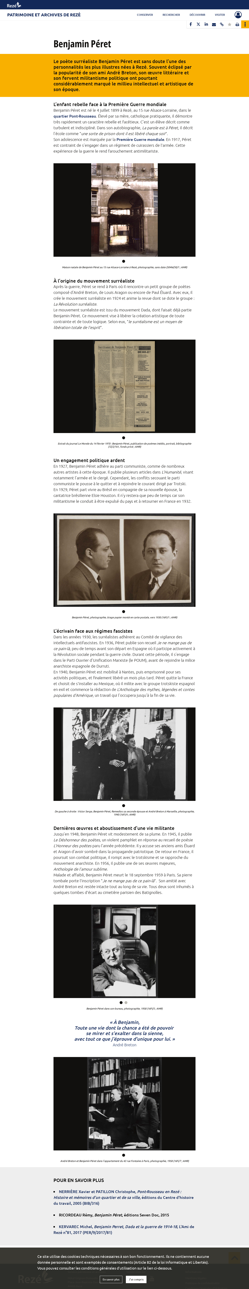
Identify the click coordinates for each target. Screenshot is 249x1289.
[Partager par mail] (214, 24)
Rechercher (171, 15)
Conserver (145, 15)
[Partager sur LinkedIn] (206, 24)
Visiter (220, 15)
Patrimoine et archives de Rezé (44, 14)
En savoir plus (111, 1279)
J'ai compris (136, 1279)
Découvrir (197, 15)
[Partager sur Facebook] (191, 24)
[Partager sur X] (198, 24)
